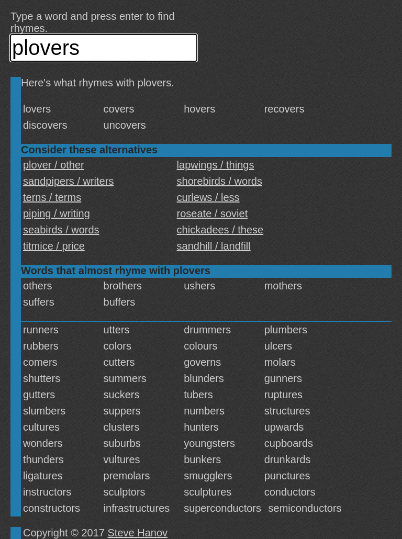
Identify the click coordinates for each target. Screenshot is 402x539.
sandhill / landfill (214, 246)
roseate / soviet (212, 213)
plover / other (53, 165)
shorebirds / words (219, 181)
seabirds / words (61, 229)
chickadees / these (220, 229)
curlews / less (208, 197)
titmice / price (54, 246)
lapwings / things (215, 165)
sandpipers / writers (68, 181)
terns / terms (52, 197)
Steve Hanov (138, 532)
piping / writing (56, 213)
